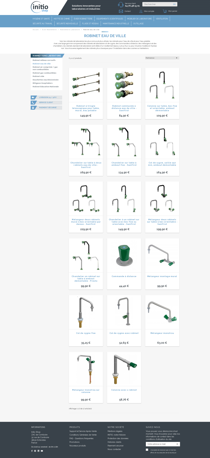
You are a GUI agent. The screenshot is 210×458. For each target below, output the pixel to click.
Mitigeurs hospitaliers (42, 83)
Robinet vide (38, 76)
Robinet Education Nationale (46, 87)
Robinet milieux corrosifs (44, 60)
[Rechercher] (156, 4)
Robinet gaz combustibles (44, 73)
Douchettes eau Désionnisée (46, 80)
